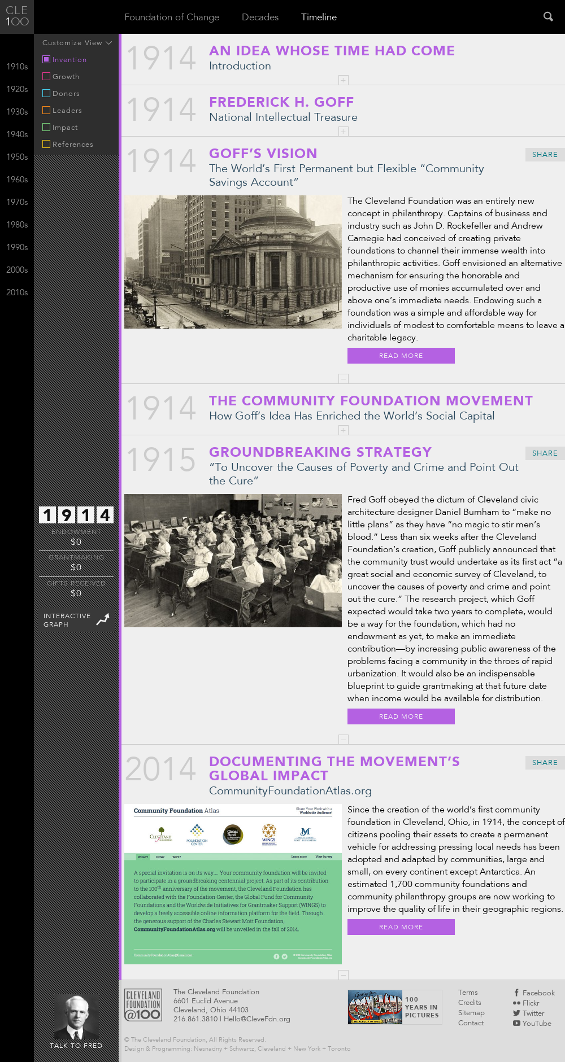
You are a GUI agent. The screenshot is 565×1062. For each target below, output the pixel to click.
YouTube (532, 1024)
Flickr (526, 1004)
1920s (17, 90)
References (68, 144)
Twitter (528, 1014)
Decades (260, 18)
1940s (17, 135)
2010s (17, 293)
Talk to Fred (76, 1022)
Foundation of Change (171, 18)
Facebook (534, 994)
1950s (17, 158)
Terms (468, 993)
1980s (17, 225)
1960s (17, 180)
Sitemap (471, 1013)
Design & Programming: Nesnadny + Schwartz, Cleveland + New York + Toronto (237, 1049)
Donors (61, 93)
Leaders (62, 110)
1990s (17, 248)
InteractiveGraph (78, 619)
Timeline (319, 18)
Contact (471, 1024)
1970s (17, 203)
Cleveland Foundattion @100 (143, 1005)
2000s (17, 270)
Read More (401, 356)
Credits (469, 1003)
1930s (17, 112)
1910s (17, 67)
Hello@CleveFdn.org (257, 1020)
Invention (64, 59)
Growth (61, 76)
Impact (60, 127)
